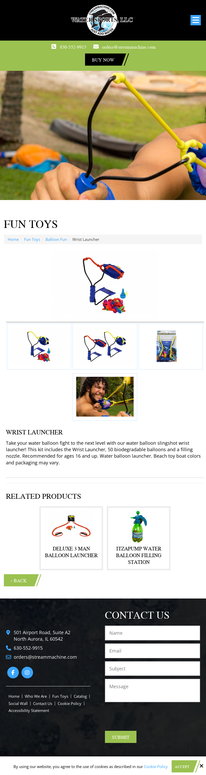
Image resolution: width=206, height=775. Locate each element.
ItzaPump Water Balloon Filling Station (138, 555)
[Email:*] (152, 650)
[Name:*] (152, 633)
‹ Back (19, 580)
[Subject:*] (152, 668)
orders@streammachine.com (129, 47)
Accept (182, 766)
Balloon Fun (56, 239)
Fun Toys (32, 239)
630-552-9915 (73, 47)
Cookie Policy (156, 766)
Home (13, 239)
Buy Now (103, 60)
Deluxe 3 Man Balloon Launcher (71, 551)
